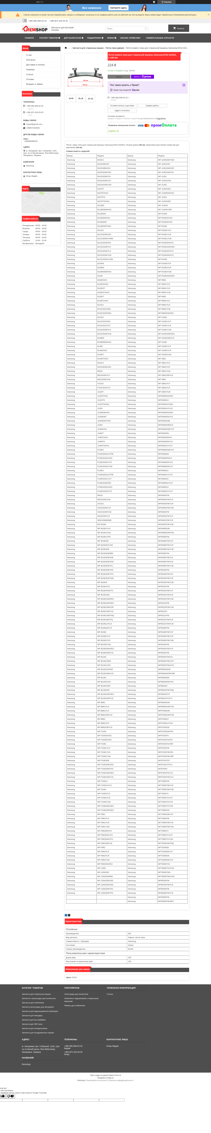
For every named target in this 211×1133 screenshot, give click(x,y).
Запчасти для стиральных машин (88, 48)
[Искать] (145, 28)
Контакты (30, 60)
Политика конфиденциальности (121, 1076)
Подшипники (94, 38)
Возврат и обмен (34, 84)
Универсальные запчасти (160, 38)
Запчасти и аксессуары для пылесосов (39, 993)
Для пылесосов (72, 38)
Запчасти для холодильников (34, 1023)
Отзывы (30, 79)
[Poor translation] (10, 1091)
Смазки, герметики (130, 38)
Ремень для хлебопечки (74, 1001)
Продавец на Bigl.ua (105, 1073)
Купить (119, 77)
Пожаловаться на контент (96, 1076)
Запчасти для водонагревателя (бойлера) (40, 1006)
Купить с (142, 76)
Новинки (30, 69)
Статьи (29, 74)
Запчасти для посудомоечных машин (38, 1028)
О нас (29, 55)
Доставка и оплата (35, 64)
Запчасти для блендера (32, 1011)
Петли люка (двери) (115, 48)
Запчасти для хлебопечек (33, 998)
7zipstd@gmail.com (34, 124)
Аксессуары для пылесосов (76, 989)
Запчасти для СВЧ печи (32, 1019)
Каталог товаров (48, 38)
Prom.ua (118, 1070)
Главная (29, 38)
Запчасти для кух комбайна (34, 1015)
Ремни (110, 38)
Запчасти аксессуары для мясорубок (38, 1002)
